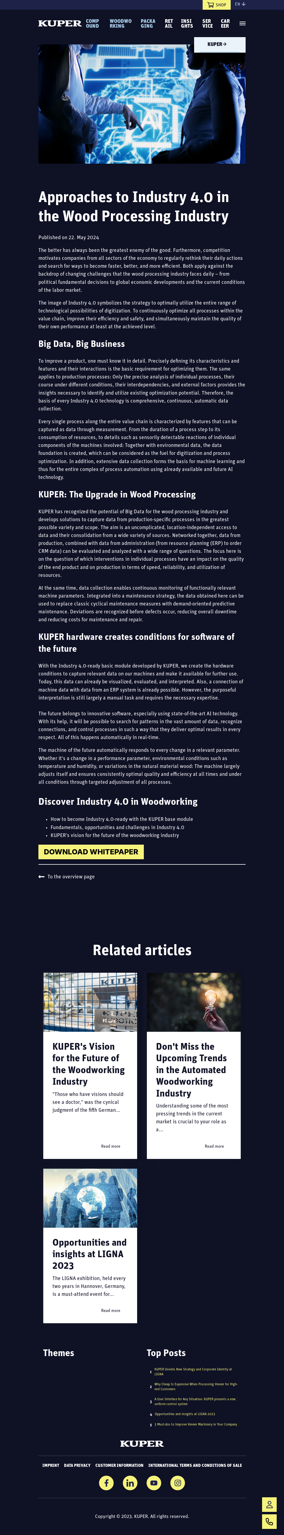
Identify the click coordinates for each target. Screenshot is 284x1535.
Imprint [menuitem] (50, 1465)
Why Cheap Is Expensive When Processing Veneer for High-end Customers (196, 1387)
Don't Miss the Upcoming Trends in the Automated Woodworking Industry (191, 1070)
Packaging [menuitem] (148, 24)
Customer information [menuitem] (119, 1465)
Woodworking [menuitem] (121, 24)
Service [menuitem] (207, 24)
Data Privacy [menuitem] (77, 1465)
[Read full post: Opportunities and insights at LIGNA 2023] (90, 1198)
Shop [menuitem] (221, 5)
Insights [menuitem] (187, 24)
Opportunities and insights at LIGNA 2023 (89, 1255)
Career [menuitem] (225, 24)
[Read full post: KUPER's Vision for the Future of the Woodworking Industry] (90, 1002)
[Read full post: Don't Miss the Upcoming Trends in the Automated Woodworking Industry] (194, 1002)
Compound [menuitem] (92, 24)
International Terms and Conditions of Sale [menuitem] (195, 1465)
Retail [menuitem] (169, 24)
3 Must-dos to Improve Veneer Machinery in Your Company (195, 1424)
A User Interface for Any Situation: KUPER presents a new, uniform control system (195, 1402)
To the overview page (66, 877)
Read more (114, 1147)
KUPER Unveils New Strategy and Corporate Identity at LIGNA (193, 1372)
